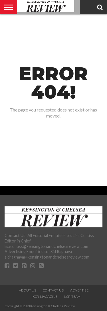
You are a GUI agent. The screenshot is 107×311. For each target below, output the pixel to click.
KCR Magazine (45, 297)
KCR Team (72, 297)
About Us (27, 290)
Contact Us (53, 290)
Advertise (79, 290)
